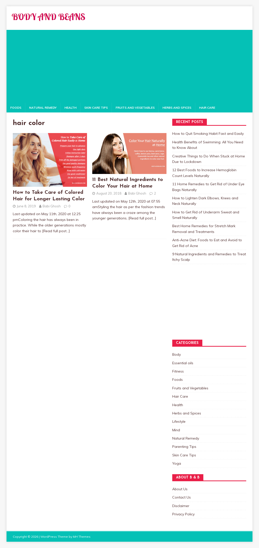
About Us (180, 489)
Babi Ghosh (52, 206)
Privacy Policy (183, 514)
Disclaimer (180, 506)
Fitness (178, 371)
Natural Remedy (43, 107)
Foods (15, 107)
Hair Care (207, 107)
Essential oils (182, 363)
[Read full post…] (56, 231)
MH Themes (82, 536)
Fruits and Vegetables (135, 107)
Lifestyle (179, 421)
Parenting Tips (184, 446)
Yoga (176, 463)
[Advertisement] (129, 65)
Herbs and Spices (176, 107)
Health (70, 107)
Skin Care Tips (96, 107)
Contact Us (181, 497)
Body (176, 354)
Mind (176, 430)
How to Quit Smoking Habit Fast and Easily (208, 133)
